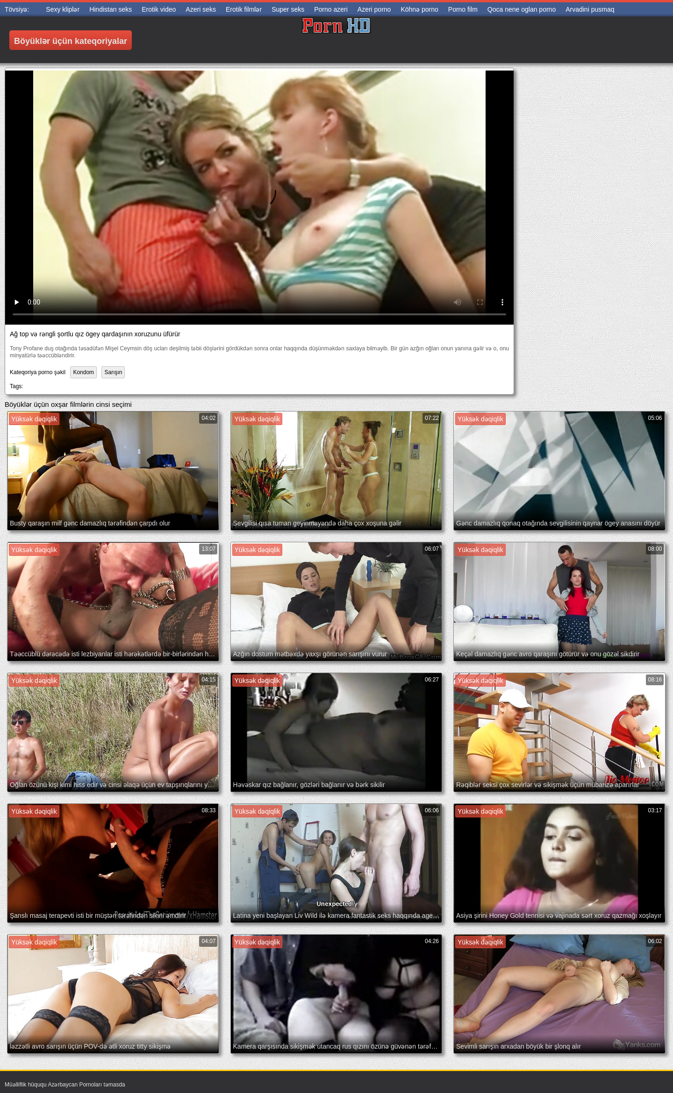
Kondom (83, 372)
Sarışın (113, 372)
